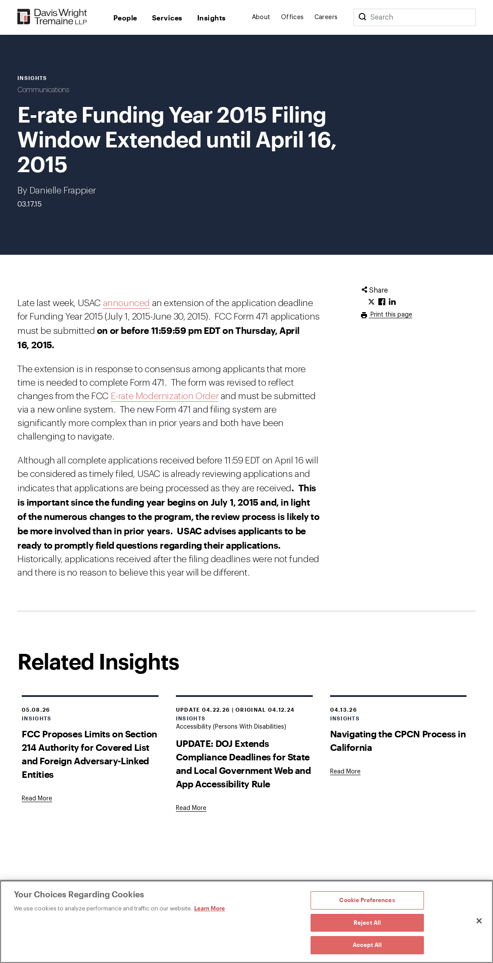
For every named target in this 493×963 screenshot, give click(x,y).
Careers (326, 17)
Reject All (367, 922)
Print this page (390, 315)
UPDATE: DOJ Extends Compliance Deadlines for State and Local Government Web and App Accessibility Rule (243, 763)
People (125, 17)
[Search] (362, 17)
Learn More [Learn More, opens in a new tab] (209, 908)
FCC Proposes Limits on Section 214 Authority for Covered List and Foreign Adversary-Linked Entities (89, 754)
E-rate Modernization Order (165, 396)
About (261, 17)
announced (126, 303)
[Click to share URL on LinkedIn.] (392, 302)
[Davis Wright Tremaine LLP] (52, 17)
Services (167, 17)
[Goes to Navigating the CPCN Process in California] (345, 771)
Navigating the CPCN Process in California (398, 740)
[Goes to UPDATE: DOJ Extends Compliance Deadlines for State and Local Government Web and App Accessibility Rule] (191, 808)
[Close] (479, 920)
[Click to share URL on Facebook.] (381, 302)
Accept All (367, 944)
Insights (211, 17)
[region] (246, 921)
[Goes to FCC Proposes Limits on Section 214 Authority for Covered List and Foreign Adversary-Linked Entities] (37, 798)
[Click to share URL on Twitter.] (371, 302)
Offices (292, 17)
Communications (43, 90)
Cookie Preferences (367, 899)
